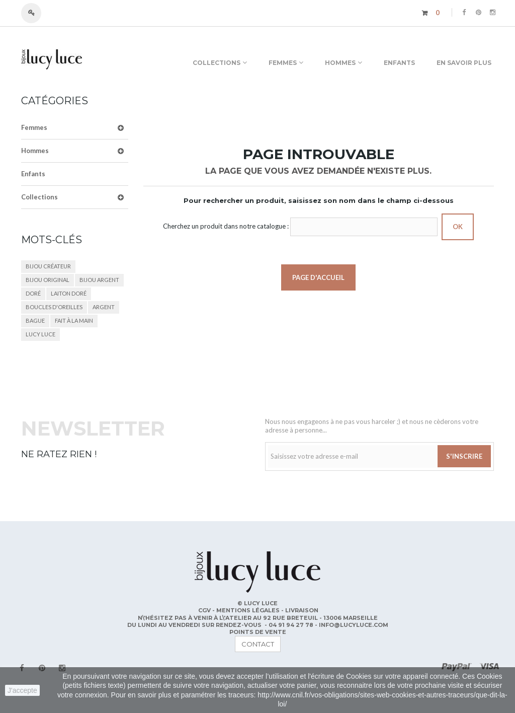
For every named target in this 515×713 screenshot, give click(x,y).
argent (104, 307)
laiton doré (69, 293)
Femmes (34, 127)
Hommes (35, 151)
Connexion (36, 13)
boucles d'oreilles (54, 307)
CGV (205, 610)
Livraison (301, 610)
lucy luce (40, 334)
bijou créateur (48, 266)
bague (35, 320)
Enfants (33, 174)
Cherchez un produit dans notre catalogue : (226, 226)
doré (33, 293)
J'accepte (22, 690)
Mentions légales (248, 610)
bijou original (47, 279)
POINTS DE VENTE (257, 631)
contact (257, 644)
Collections (39, 197)
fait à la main (74, 320)
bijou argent (99, 279)
